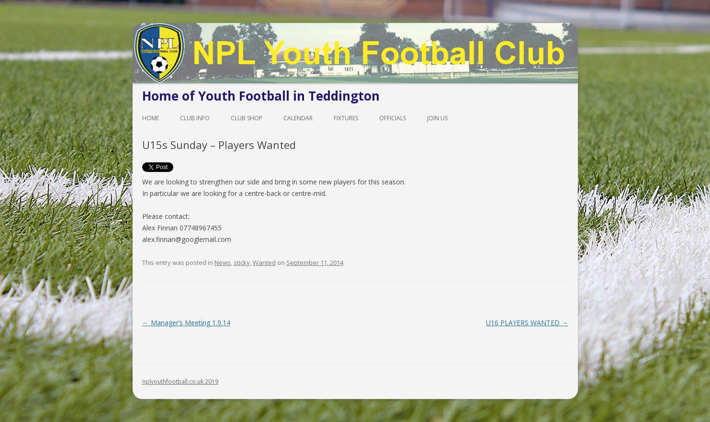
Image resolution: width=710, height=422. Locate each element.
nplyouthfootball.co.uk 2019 (180, 381)
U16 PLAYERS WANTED (527, 322)
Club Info (195, 118)
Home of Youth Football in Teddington (261, 95)
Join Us (437, 118)
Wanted (264, 262)
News (222, 262)
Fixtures (346, 118)
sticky (242, 262)
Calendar (298, 118)
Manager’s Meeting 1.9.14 (186, 322)
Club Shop (246, 118)
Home (150, 118)
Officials (392, 118)
